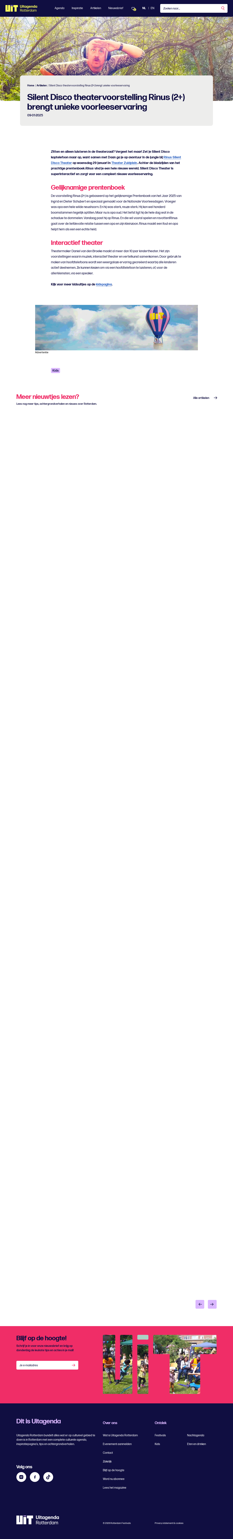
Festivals (160, 1435)
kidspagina (104, 284)
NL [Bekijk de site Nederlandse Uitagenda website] (144, 8)
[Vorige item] (200, 1304)
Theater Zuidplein (124, 163)
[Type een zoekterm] (194, 8)
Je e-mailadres (28, 1365)
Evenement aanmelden (117, 1444)
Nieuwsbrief (115, 8)
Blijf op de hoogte (113, 1470)
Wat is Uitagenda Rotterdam (120, 1435)
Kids (55, 371)
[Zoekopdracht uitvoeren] (223, 8)
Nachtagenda (195, 1435)
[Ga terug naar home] (21, 8)
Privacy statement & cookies (169, 1523)
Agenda (59, 8)
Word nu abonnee (114, 1479)
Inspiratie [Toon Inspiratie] (77, 8)
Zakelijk (107, 1461)
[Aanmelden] (74, 1365)
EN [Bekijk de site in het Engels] (152, 8)
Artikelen (95, 8)
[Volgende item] (212, 1304)
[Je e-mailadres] (47, 1365)
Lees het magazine (114, 1488)
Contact (108, 1453)
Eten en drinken (196, 1444)
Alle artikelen (201, 398)
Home (30, 85)
